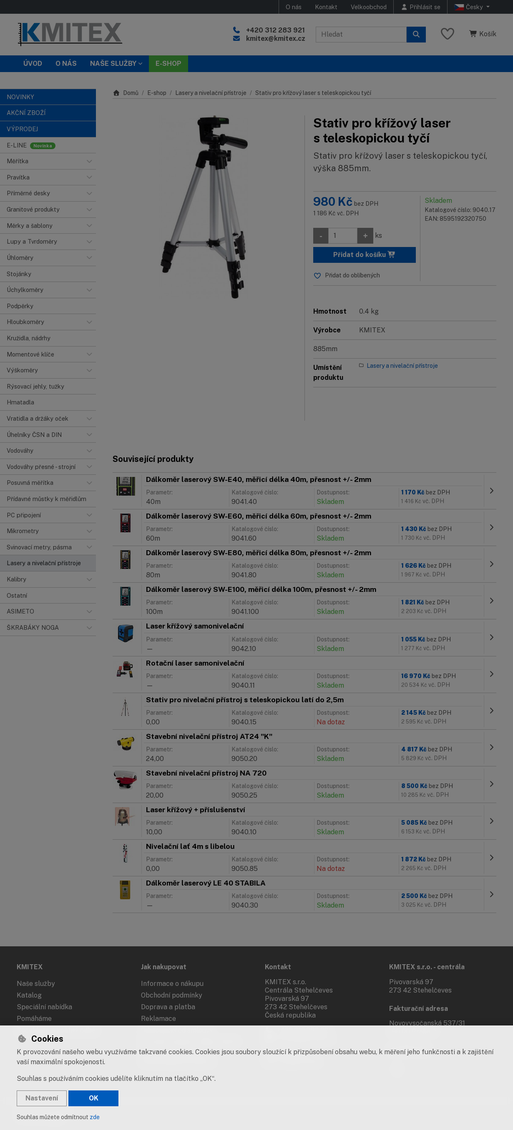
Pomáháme (34, 1019)
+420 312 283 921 (275, 30)
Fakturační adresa (418, 1009)
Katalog (29, 995)
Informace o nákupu (172, 984)
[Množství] (342, 236)
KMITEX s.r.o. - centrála (427, 967)
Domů (125, 93)
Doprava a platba (168, 1007)
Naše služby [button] (113, 63)
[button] (89, 161)
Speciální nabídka (44, 1007)
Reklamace (158, 1019)
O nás (294, 6)
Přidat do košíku (364, 255)
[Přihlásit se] (420, 7)
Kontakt (326, 6)
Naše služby (36, 984)
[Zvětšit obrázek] (204, 207)
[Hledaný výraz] (361, 34)
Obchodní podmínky (171, 995)
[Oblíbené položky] (448, 34)
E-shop (156, 93)
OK (93, 1098)
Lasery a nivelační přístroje (210, 93)
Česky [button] (469, 7)
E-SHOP (168, 63)
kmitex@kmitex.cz (275, 38)
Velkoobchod (369, 6)
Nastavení (41, 1098)
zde (95, 1117)
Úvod (32, 63)
